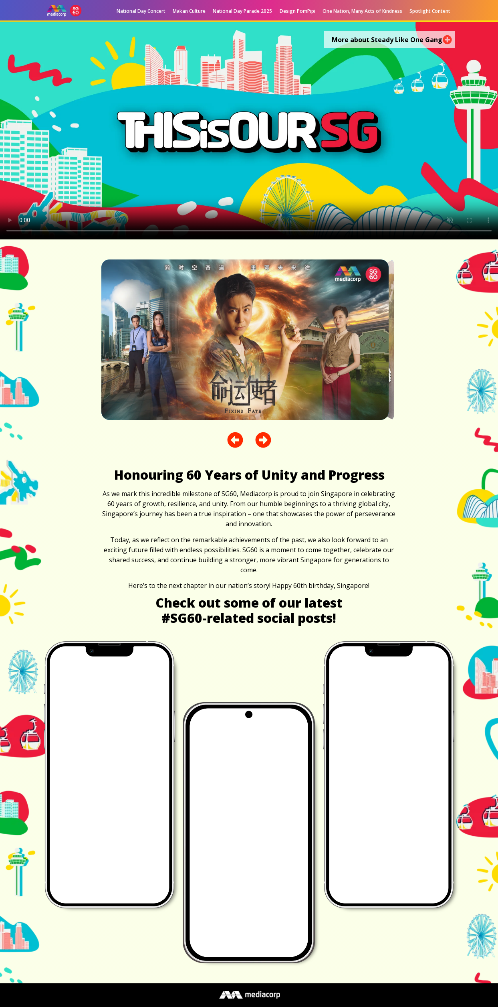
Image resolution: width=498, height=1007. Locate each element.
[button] (283, 11)
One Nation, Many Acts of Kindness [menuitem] (362, 11)
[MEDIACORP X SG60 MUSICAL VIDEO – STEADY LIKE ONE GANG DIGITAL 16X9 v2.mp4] (249, 130)
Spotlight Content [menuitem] (429, 11)
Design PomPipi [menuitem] (297, 11)
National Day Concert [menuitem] (141, 11)
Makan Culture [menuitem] (189, 11)
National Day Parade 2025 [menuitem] (242, 11)
